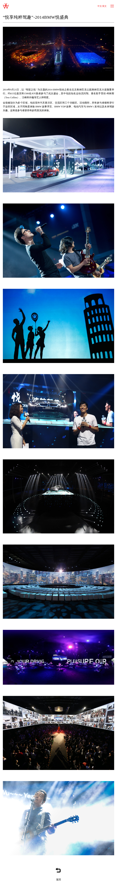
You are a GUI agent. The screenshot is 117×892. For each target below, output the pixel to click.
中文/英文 (102, 6)
